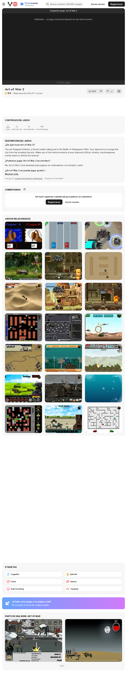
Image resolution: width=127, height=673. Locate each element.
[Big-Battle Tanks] (103, 358)
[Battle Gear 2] (23, 388)
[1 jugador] (34, 574)
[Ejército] (93, 574)
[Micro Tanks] (103, 266)
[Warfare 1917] (63, 388)
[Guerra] (93, 581)
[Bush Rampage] (63, 358)
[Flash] (34, 581)
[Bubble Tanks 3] (103, 388)
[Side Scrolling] (34, 589)
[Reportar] (110, 91)
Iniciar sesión (98, 4)
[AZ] (103, 419)
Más (63, 666)
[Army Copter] (103, 327)
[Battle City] (23, 327)
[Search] (47, 4)
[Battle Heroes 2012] (63, 419)
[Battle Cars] (103, 235)
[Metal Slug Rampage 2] (63, 297)
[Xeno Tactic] (63, 327)
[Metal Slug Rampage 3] (103, 297)
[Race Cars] (63, 235)
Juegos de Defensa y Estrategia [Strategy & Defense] (28, 178)
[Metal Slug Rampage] (63, 266)
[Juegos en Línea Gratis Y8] (12, 4)
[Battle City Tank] (23, 419)
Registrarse (116, 4)
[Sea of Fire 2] (23, 358)
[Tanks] (23, 297)
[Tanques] (93, 589)
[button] (11, 174)
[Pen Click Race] (23, 235)
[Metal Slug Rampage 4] (23, 266)
